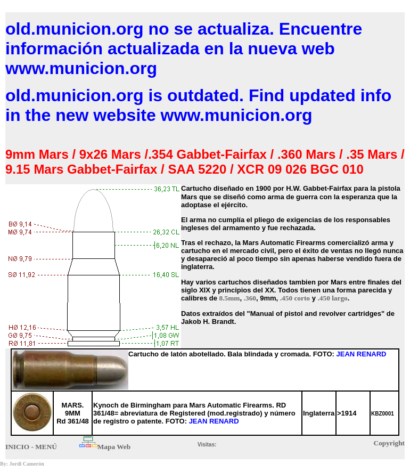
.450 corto (295, 298)
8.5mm (229, 298)
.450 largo (333, 298)
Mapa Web (113, 447)
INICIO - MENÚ (31, 447)
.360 (250, 298)
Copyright (389, 443)
